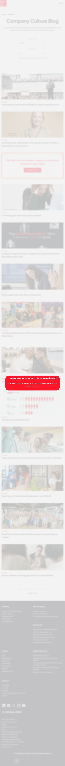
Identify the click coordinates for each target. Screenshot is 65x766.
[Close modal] (56, 378)
